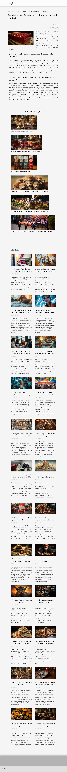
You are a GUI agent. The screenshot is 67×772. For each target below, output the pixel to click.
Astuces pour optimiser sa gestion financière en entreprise (45, 643)
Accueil (10, 11)
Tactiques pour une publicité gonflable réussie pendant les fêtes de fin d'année (22, 520)
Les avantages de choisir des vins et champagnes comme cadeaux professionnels (45, 436)
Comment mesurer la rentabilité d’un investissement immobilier (30, 211)
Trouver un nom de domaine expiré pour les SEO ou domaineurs (29, 191)
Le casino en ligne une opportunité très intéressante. (26, 151)
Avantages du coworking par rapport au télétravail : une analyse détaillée (45, 271)
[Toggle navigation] (10, 3)
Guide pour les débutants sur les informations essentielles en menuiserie (22, 436)
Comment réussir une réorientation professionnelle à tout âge (45, 353)
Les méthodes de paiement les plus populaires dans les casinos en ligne (45, 520)
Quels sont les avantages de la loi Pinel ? (22, 131)
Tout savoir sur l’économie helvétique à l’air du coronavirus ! (21, 643)
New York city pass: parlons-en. (20, 171)
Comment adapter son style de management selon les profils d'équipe (21, 353)
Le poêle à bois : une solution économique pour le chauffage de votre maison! (45, 726)
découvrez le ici (16, 62)
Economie (16, 11)
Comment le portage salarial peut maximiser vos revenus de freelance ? (22, 312)
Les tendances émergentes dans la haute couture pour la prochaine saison (45, 312)
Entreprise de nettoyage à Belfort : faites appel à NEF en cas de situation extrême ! (21, 477)
